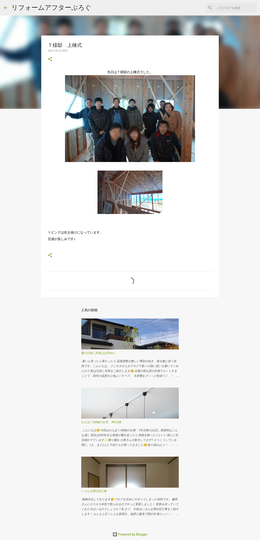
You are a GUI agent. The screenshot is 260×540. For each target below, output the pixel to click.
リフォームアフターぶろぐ (51, 7)
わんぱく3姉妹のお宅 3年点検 (102, 422)
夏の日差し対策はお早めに (98, 353)
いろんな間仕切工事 (94, 491)
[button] (50, 59)
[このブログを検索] (235, 8)
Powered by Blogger (130, 534)
